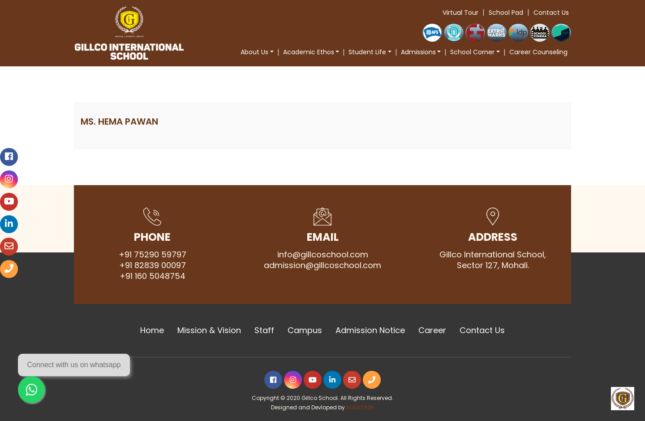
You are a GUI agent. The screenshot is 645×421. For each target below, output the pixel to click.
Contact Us (551, 12)
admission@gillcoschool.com (322, 265)
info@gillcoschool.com (322, 254)
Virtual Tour (460, 12)
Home (152, 330)
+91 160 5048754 (152, 276)
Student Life (367, 52)
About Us (254, 52)
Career (432, 330)
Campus (305, 330)
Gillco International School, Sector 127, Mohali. (492, 260)
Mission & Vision (209, 330)
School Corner (472, 52)
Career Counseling (538, 52)
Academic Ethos (308, 52)
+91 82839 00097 (152, 265)
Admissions (418, 52)
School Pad (506, 12)
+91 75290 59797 (152, 254)
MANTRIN (360, 407)
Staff (264, 330)
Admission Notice (370, 330)
